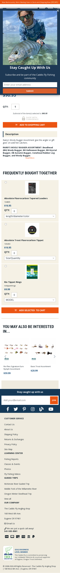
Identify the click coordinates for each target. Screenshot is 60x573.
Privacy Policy (10, 444)
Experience (49, 17)
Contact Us (9, 424)
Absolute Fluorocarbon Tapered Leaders (26, 198)
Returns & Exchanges (14, 439)
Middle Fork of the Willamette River (20, 488)
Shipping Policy (11, 434)
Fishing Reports (11, 459)
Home (4, 22)
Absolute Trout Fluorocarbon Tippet (24, 240)
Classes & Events (12, 464)
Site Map (8, 449)
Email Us (9, 523)
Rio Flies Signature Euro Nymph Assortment (14, 367)
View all (7, 498)
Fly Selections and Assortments (30, 22)
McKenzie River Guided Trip (16, 483)
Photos (7, 469)
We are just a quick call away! (19, 529)
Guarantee (11, 17)
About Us (8, 429)
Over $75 (30, 16)
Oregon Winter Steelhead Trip (18, 493)
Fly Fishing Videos (12, 474)
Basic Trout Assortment (41, 366)
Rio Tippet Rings (13, 282)
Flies (12, 22)
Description (11, 134)
